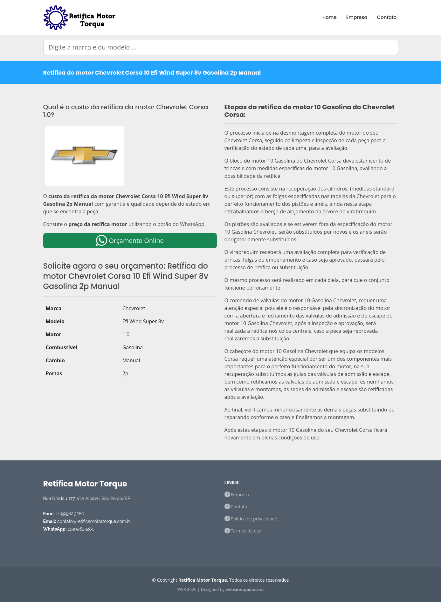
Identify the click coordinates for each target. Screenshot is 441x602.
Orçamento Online (129, 240)
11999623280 (81, 529)
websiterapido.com (244, 589)
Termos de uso (246, 531)
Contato (387, 17)
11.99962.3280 (70, 513)
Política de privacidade (254, 519)
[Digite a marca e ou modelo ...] (220, 47)
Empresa (357, 17)
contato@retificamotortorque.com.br (94, 521)
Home (329, 17)
